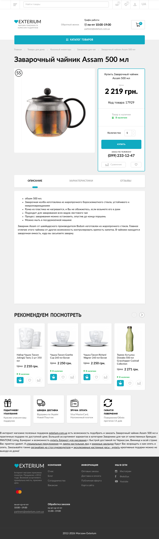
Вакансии (52, 485)
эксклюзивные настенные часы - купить (96, 447)
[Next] (142, 315)
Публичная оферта (91, 481)
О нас (51, 471)
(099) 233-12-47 (121, 156)
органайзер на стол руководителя (51, 447)
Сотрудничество (56, 481)
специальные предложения (43, 444)
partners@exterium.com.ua (97, 29)
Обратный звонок (70, 25)
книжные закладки (103, 444)
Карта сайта (87, 485)
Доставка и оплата (91, 476)
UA (144, 4)
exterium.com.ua (58, 433)
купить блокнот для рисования (68, 440)
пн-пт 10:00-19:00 (97, 24)
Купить (121, 144)
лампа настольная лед (76, 444)
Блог (50, 476)
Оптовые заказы (90, 471)
